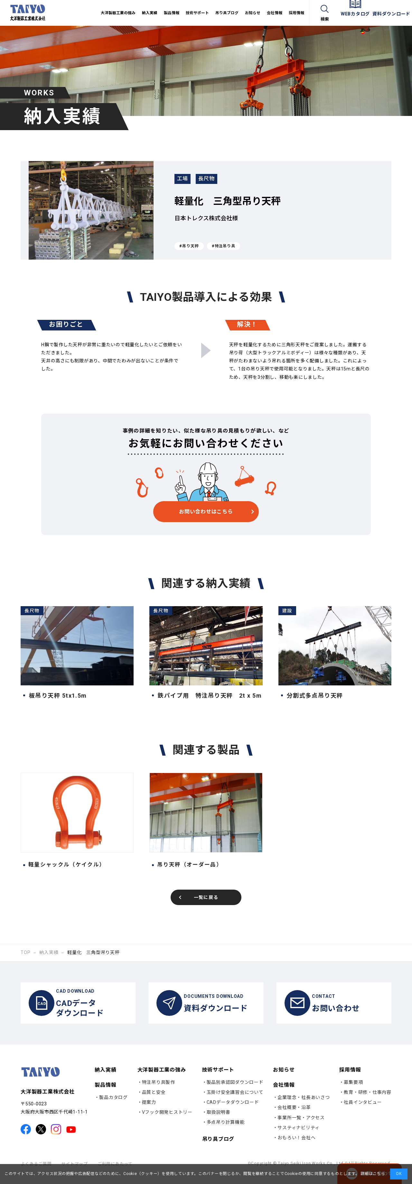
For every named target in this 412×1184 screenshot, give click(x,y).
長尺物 (214, 180)
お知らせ (284, 1077)
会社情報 (284, 1092)
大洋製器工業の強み (161, 1077)
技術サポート (218, 1077)
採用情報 (350, 1077)
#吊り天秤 (189, 246)
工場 (185, 180)
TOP (25, 953)
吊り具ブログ (218, 1147)
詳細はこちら (372, 1173)
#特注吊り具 (224, 246)
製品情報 (105, 1092)
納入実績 (48, 953)
